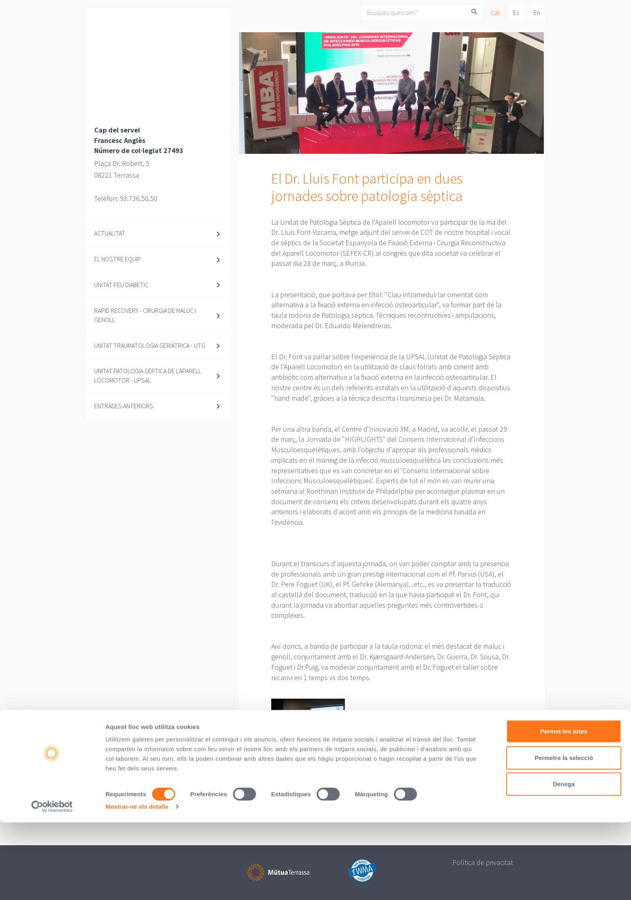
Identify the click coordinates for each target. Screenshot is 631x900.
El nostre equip (117, 259)
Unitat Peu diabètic (121, 285)
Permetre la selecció (563, 835)
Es (516, 12)
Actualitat (109, 233)
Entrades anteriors (123, 406)
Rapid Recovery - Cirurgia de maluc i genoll (145, 315)
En (537, 12)
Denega (564, 861)
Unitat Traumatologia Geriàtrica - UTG (149, 345)
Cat (495, 12)
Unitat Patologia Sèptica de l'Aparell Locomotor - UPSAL (147, 375)
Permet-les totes (564, 808)
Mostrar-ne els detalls (136, 884)
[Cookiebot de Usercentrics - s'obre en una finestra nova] (52, 884)
